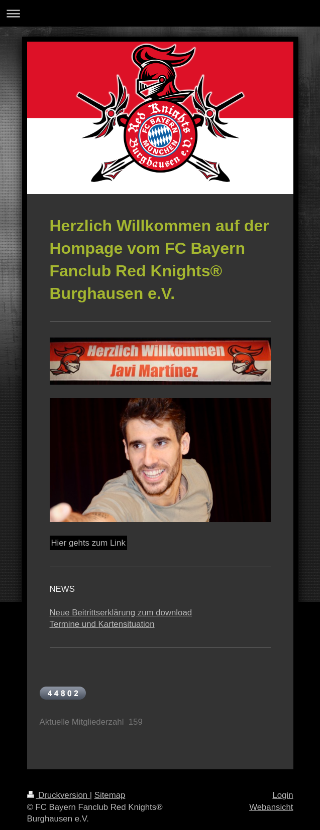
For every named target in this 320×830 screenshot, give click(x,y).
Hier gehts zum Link (88, 543)
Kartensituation (126, 624)
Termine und (74, 624)
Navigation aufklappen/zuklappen (160, 13)
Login (282, 795)
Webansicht (271, 807)
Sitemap (110, 795)
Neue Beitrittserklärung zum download (121, 612)
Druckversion (58, 795)
